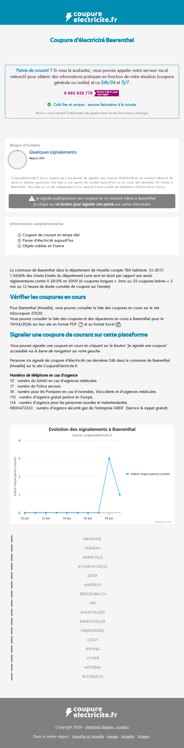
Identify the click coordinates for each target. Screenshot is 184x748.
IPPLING (93, 649)
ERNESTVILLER (92, 621)
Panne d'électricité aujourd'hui (45, 240)
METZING (92, 667)
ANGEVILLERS (92, 612)
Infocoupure (20, 313)
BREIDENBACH (93, 594)
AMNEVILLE (92, 557)
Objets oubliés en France (40, 246)
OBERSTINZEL (93, 630)
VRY (92, 603)
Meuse (112, 736)
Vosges (143, 736)
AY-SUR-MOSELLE (92, 566)
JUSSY (93, 575)
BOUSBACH (92, 676)
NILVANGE (92, 539)
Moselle (127, 736)
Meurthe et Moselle (88, 736)
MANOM (92, 548)
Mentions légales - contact (107, 727)
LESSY (92, 640)
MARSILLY (92, 585)
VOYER (92, 658)
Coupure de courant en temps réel (48, 235)
